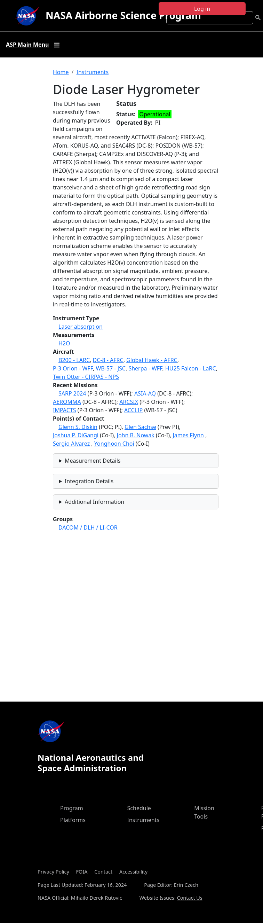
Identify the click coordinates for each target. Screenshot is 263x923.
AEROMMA (67, 402)
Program (71, 808)
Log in (202, 9)
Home (61, 72)
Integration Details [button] (89, 481)
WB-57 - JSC (110, 368)
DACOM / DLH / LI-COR (88, 527)
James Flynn (188, 435)
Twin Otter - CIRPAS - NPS (86, 377)
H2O (64, 343)
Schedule (139, 808)
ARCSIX (128, 402)
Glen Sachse (140, 427)
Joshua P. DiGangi (75, 435)
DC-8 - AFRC (108, 360)
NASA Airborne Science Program (123, 15)
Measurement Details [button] (93, 460)
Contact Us (189, 897)
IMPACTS (64, 410)
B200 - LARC (74, 360)
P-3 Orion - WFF (73, 368)
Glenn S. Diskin (77, 427)
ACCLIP (133, 410)
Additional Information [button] (94, 502)
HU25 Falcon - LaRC (190, 368)
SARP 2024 (72, 393)
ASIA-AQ (145, 393)
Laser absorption (80, 326)
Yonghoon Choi (114, 443)
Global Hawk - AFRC (151, 360)
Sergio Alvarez (71, 443)
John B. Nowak (135, 435)
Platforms (73, 820)
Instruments (92, 72)
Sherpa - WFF (145, 368)
